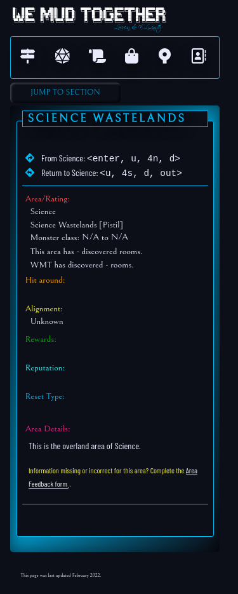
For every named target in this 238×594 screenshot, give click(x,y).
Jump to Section (65, 92)
